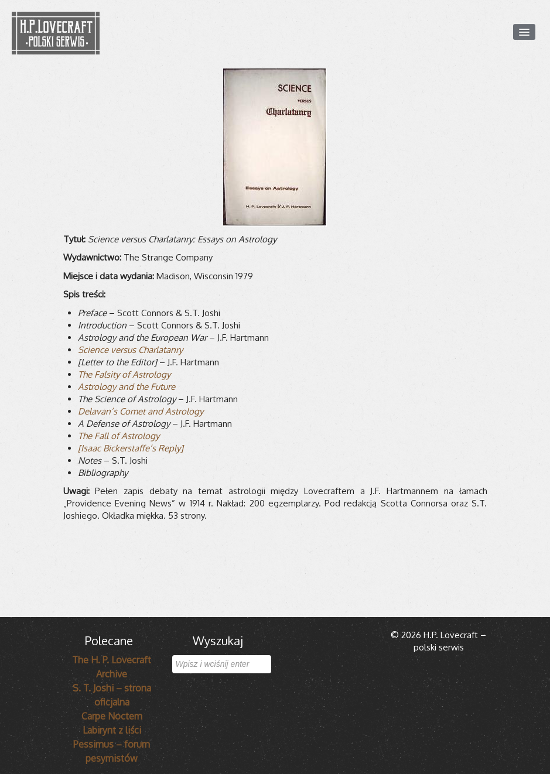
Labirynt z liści (112, 730)
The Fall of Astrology (118, 435)
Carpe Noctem (111, 716)
